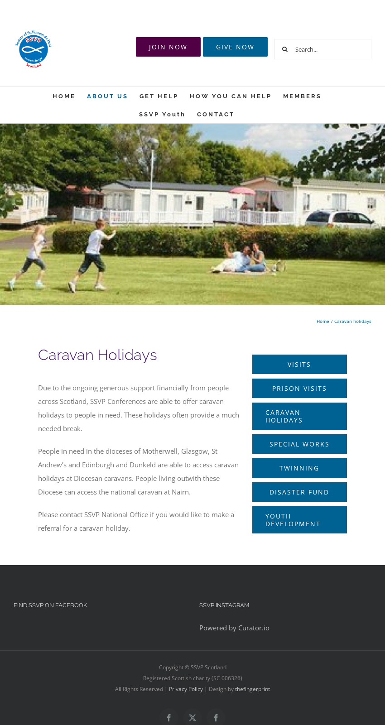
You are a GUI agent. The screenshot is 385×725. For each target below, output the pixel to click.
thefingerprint (252, 689)
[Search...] (322, 49)
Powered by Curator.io (234, 627)
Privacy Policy (186, 689)
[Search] (284, 49)
